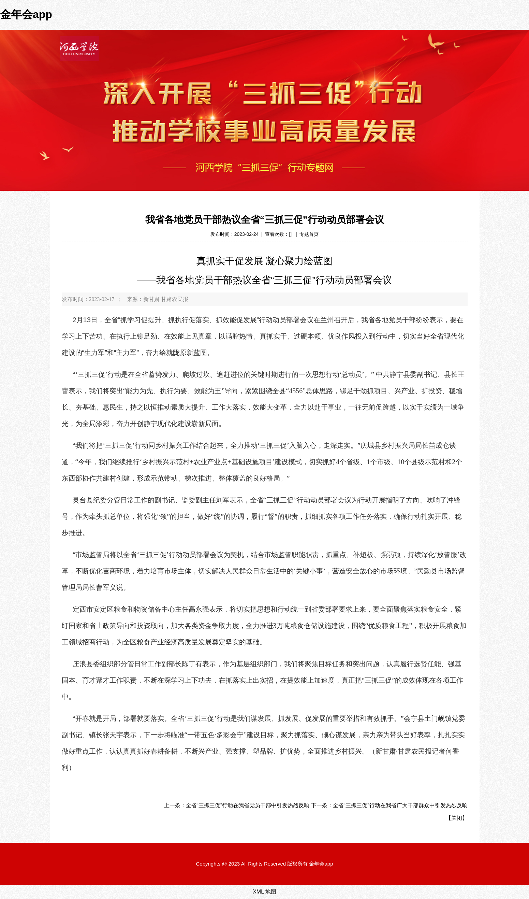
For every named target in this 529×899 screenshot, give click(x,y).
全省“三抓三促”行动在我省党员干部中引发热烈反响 (248, 805)
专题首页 (309, 234)
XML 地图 (264, 892)
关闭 (456, 818)
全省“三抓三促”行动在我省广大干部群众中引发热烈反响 (400, 805)
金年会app (26, 14)
